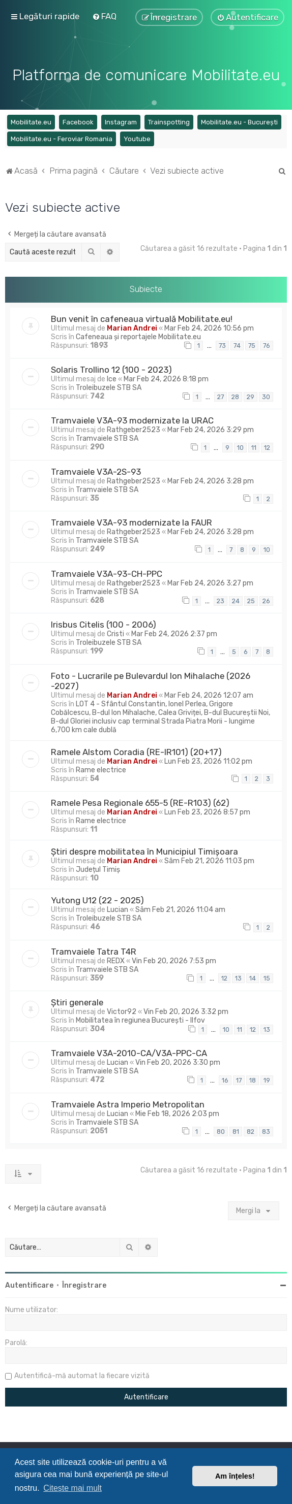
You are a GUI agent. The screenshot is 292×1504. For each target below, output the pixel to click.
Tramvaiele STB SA (107, 437)
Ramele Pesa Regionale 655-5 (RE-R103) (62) (140, 801)
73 (222, 344)
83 (266, 1130)
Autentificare (29, 1284)
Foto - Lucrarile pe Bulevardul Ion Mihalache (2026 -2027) (150, 679)
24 (236, 599)
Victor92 (121, 1010)
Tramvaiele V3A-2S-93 (96, 470)
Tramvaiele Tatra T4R (93, 950)
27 (220, 395)
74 (237, 344)
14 (252, 977)
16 (225, 1079)
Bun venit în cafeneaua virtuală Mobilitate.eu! (141, 317)
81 (235, 1130)
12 (267, 446)
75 (251, 344)
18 (252, 1079)
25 (251, 599)
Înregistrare (84, 1284)
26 (266, 599)
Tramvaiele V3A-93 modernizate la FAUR (131, 521)
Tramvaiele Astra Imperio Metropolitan (128, 1103)
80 (221, 1130)
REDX (116, 959)
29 (250, 395)
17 (239, 1079)
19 (267, 1079)
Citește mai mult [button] (72, 1488)
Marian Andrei (132, 326)
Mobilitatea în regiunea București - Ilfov (140, 1019)
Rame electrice (101, 768)
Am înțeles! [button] (235, 1476)
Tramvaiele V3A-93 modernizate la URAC (132, 419)
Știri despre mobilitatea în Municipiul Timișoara (144, 850)
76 (266, 344)
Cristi (115, 633)
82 (250, 1130)
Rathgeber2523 (133, 428)
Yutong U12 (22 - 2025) (97, 899)
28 (235, 395)
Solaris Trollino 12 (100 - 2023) (111, 368)
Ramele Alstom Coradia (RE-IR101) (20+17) (136, 750)
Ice (111, 377)
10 (240, 446)
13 (238, 977)
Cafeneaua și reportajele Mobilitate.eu (138, 335)
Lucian (117, 908)
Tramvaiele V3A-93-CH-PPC (106, 572)
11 (253, 446)
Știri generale (77, 1001)
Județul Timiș (98, 868)
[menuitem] (104, 16)
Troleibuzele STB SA (108, 386)
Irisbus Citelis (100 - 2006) (103, 623)
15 (267, 977)
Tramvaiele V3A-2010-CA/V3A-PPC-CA (129, 1052)
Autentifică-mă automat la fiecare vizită (82, 1374)
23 (220, 599)
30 (266, 395)
